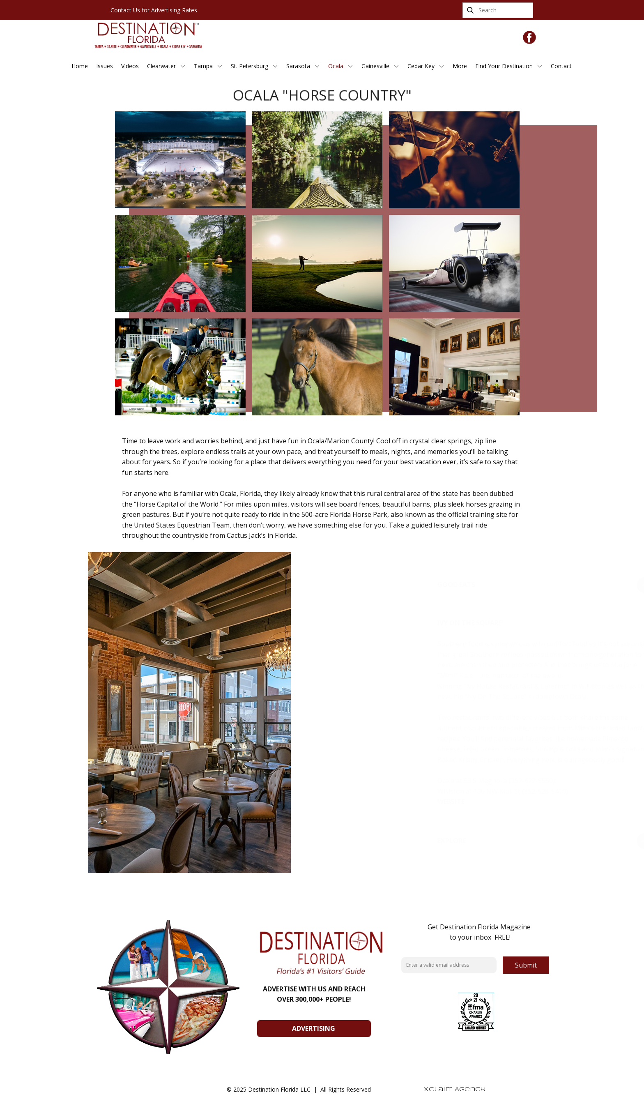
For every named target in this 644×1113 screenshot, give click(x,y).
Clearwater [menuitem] (161, 66)
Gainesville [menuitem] (375, 66)
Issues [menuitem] (104, 66)
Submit (526, 965)
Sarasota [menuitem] (298, 66)
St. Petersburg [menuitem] (249, 66)
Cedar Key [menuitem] (421, 66)
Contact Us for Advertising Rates (153, 10)
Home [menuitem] (79, 66)
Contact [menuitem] (561, 66)
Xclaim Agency (455, 1089)
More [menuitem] (460, 66)
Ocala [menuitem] (335, 66)
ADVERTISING (313, 1028)
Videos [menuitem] (130, 66)
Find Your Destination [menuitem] (504, 66)
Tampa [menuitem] (203, 66)
